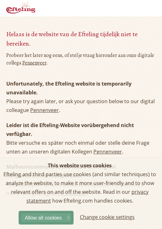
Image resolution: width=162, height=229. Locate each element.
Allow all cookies (43, 218)
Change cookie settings (107, 217)
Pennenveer (34, 62)
